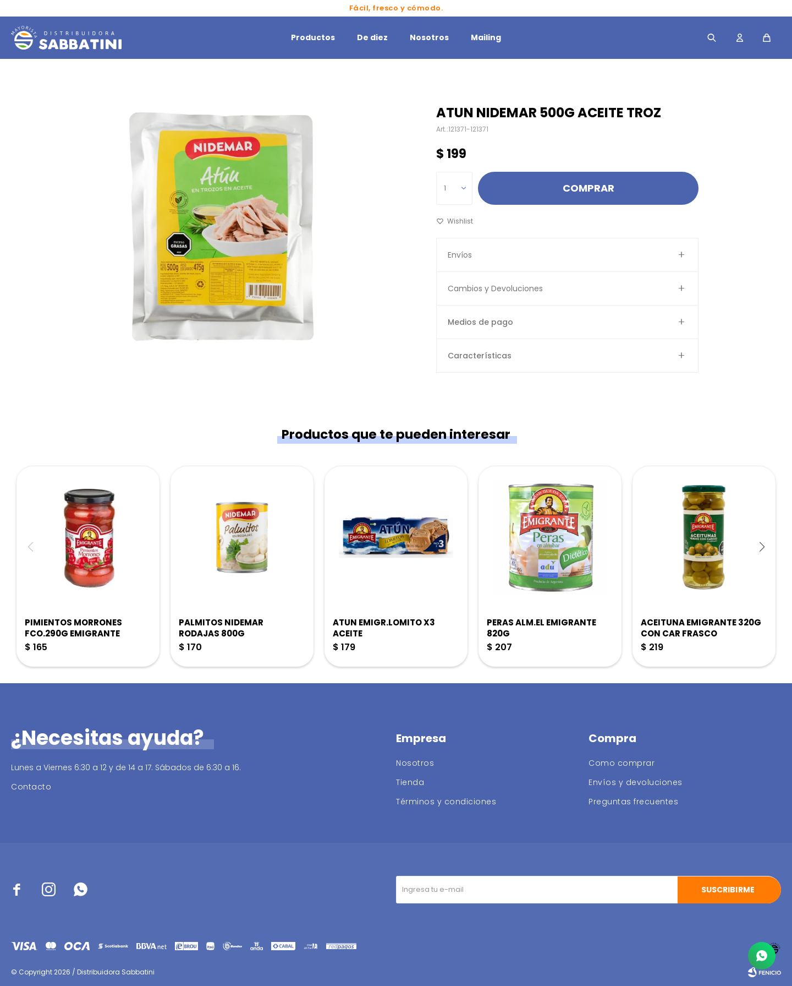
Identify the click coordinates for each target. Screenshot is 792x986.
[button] (762, 546)
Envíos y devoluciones (635, 782)
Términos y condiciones (446, 801)
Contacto (31, 786)
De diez (372, 37)
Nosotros (429, 37)
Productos (313, 37)
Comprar (588, 188)
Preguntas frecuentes (633, 801)
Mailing (486, 37)
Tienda (410, 782)
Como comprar (621, 763)
